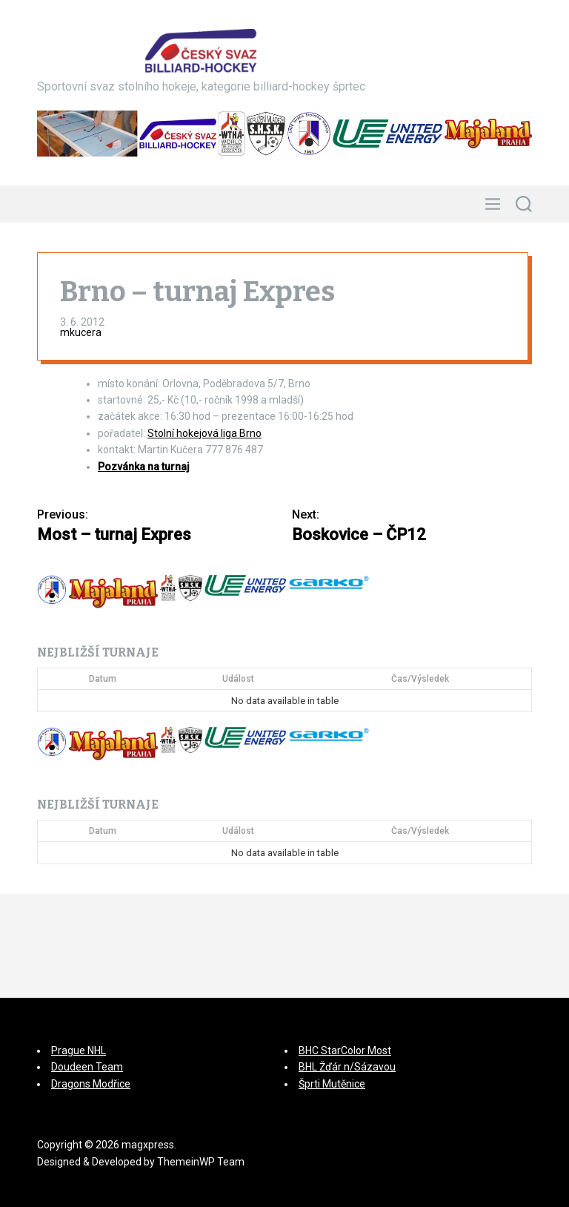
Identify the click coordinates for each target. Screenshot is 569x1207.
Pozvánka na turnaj (144, 467)
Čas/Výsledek (420, 679)
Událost (238, 679)
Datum (102, 679)
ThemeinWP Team (200, 1162)
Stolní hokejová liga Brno (204, 433)
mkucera (81, 332)
